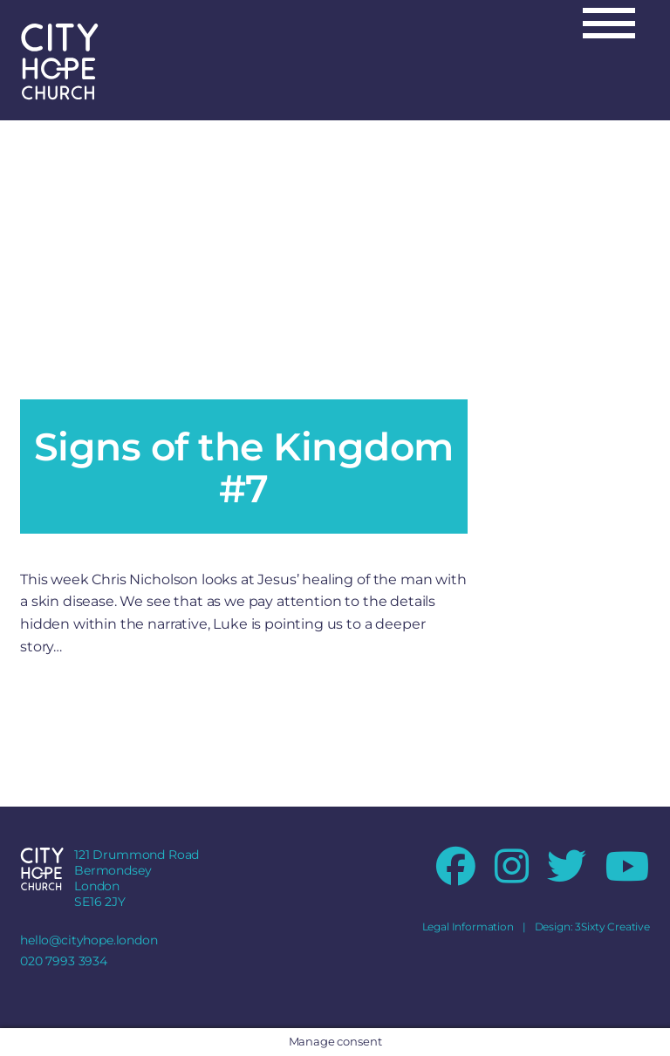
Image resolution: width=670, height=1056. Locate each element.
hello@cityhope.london (89, 940)
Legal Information (468, 926)
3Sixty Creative (612, 926)
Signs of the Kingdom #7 (244, 467)
